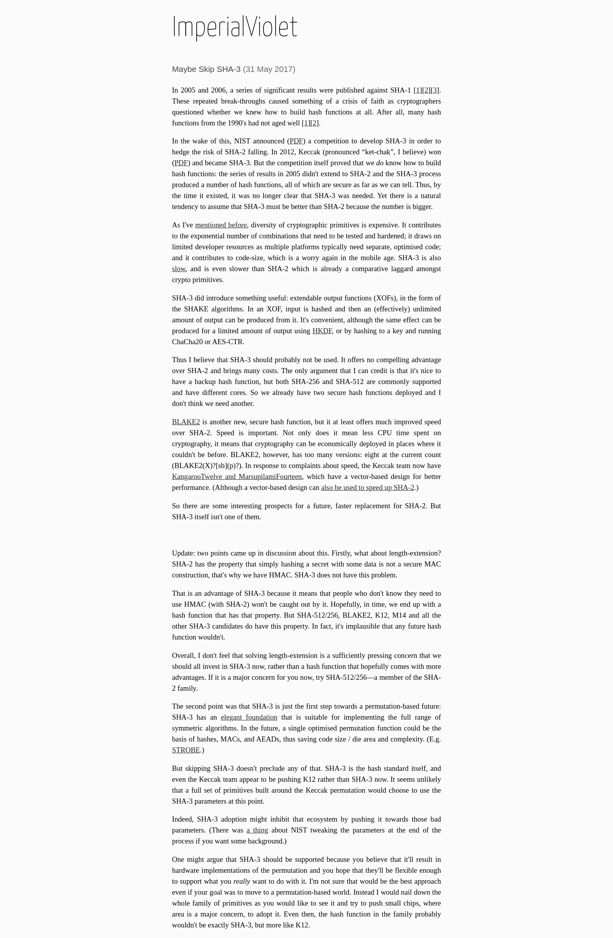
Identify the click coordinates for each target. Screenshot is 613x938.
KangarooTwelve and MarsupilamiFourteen (237, 476)
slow (178, 268)
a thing (257, 830)
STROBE (186, 750)
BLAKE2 (186, 422)
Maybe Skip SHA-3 (206, 68)
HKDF (322, 331)
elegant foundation (249, 717)
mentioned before (221, 225)
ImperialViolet (235, 28)
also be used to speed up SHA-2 (367, 487)
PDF (296, 141)
